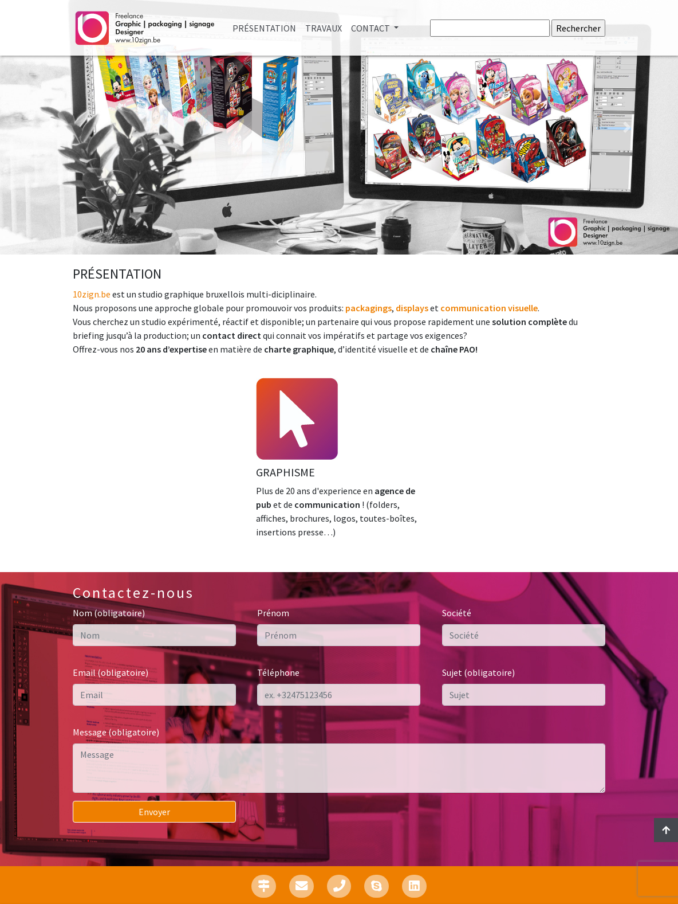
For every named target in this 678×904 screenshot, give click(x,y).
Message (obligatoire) (116, 732)
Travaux (323, 28)
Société (456, 613)
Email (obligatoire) (110, 672)
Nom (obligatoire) (109, 613)
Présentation (266, 27)
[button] (51, 127)
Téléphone (278, 672)
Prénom (273, 613)
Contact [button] (371, 28)
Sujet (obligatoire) (478, 672)
